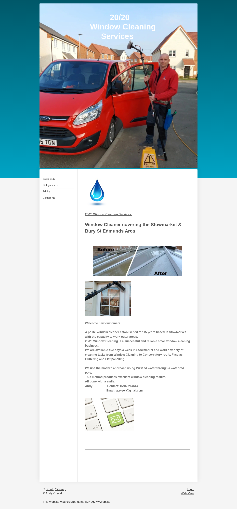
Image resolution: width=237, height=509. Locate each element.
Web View (187, 493)
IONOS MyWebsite (97, 501)
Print (48, 489)
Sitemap (60, 489)
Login (190, 489)
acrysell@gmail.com (129, 390)
